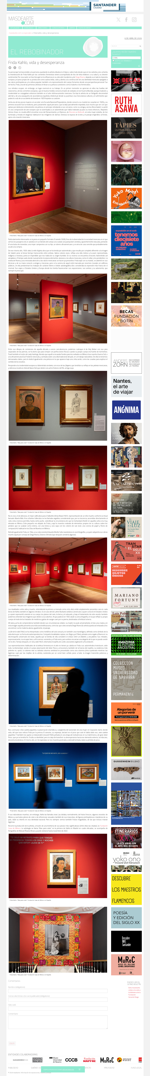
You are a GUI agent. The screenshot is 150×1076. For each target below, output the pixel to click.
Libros (72, 28)
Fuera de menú (85, 28)
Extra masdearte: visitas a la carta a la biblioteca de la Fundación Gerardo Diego (134, 992)
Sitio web (12, 1005)
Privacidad (109, 1067)
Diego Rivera (80, 77)
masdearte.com (15, 32)
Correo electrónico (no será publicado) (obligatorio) (29, 996)
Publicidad (13, 1067)
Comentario (13, 1014)
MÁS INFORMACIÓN (68, 1070)
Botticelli (81, 112)
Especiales (29, 28)
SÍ (79, 1069)
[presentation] (26, 1035)
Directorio (43, 28)
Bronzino (72, 112)
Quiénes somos (38, 1067)
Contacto (86, 1067)
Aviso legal (136, 1067)
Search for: (115, 43)
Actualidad (15, 28)
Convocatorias (59, 28)
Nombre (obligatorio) (16, 987)
